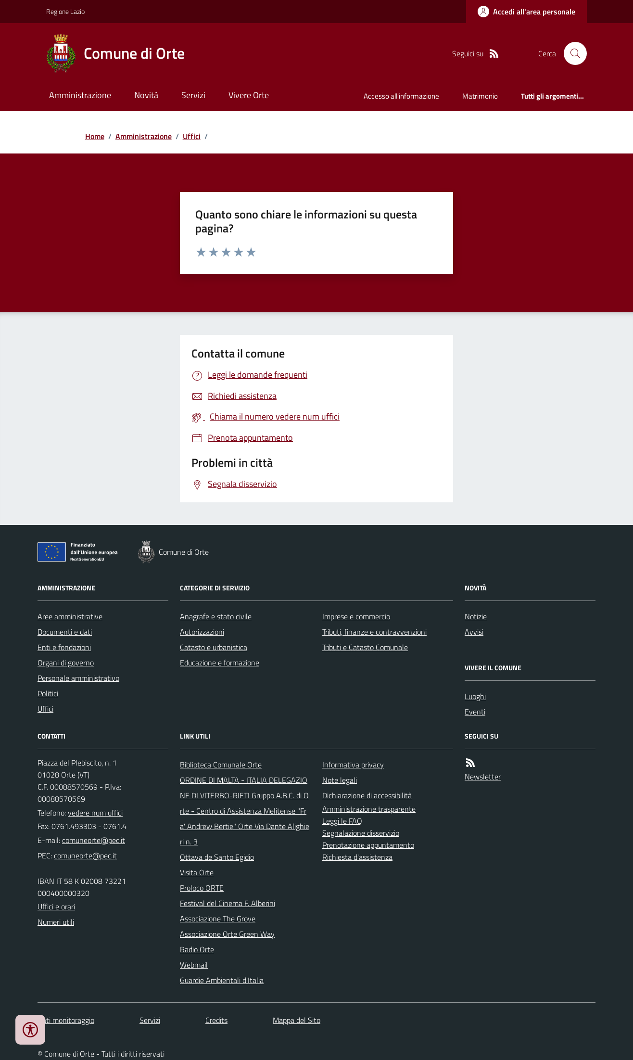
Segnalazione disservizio (360, 833)
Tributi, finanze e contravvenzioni (374, 632)
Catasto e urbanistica (213, 647)
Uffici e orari (56, 906)
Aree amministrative (70, 616)
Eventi (475, 711)
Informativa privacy (353, 764)
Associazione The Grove (217, 918)
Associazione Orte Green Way (227, 934)
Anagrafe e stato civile (216, 616)
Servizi (193, 95)
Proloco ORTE (202, 888)
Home (94, 136)
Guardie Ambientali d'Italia (222, 980)
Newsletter (483, 776)
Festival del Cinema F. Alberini (227, 903)
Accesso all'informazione (401, 96)
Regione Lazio (65, 11)
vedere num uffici (95, 812)
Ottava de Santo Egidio (217, 857)
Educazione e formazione (219, 662)
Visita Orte (197, 872)
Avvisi (474, 632)
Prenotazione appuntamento (368, 845)
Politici (48, 693)
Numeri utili (56, 922)
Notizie (476, 616)
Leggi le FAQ (342, 821)
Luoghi (475, 696)
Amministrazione (80, 95)
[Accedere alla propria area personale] (526, 11)
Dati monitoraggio (66, 1020)
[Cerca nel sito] (571, 53)
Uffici (192, 136)
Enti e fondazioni (64, 647)
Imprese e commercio (356, 616)
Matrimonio (480, 96)
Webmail (194, 965)
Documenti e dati (65, 632)
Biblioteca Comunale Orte (221, 764)
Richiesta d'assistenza (357, 857)
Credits (216, 1020)
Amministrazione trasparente (369, 809)
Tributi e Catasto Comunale (365, 647)
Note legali (339, 780)
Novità (146, 95)
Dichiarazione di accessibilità (367, 795)
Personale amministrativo (78, 678)
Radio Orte (197, 949)
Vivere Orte (248, 95)
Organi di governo (66, 662)
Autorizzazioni (202, 632)
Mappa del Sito (296, 1020)
